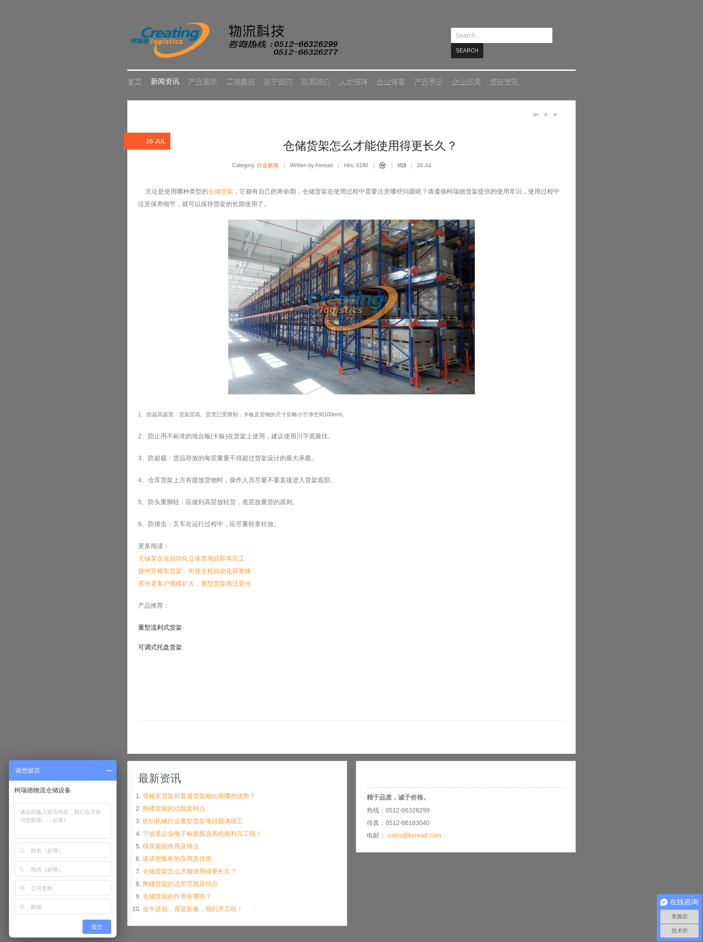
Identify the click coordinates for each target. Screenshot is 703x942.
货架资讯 (504, 81)
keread (233, 40)
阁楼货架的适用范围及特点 (180, 883)
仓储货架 (220, 190)
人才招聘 (353, 81)
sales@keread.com (414, 834)
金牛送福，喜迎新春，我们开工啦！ (193, 908)
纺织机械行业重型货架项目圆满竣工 (193, 820)
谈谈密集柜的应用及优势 (177, 858)
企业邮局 (466, 81)
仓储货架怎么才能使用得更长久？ (370, 145)
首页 (134, 81)
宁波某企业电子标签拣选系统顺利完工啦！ (202, 833)
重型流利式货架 (160, 627)
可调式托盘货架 (160, 646)
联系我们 (315, 81)
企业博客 (391, 81)
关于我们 (278, 81)
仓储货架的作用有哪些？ (177, 895)
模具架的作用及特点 (171, 845)
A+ (536, 114)
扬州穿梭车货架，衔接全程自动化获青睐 (194, 570)
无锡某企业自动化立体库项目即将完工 (191, 558)
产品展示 (202, 81)
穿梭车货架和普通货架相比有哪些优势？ (199, 795)
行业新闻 (267, 165)
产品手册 (428, 81)
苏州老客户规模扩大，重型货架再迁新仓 (194, 583)
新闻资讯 (165, 81)
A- (555, 114)
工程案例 (240, 81)
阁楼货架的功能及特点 (174, 808)
